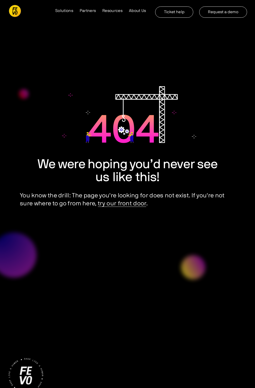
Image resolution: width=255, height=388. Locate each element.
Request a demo (223, 12)
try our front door (122, 204)
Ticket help (174, 12)
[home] (15, 11)
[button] (64, 11)
